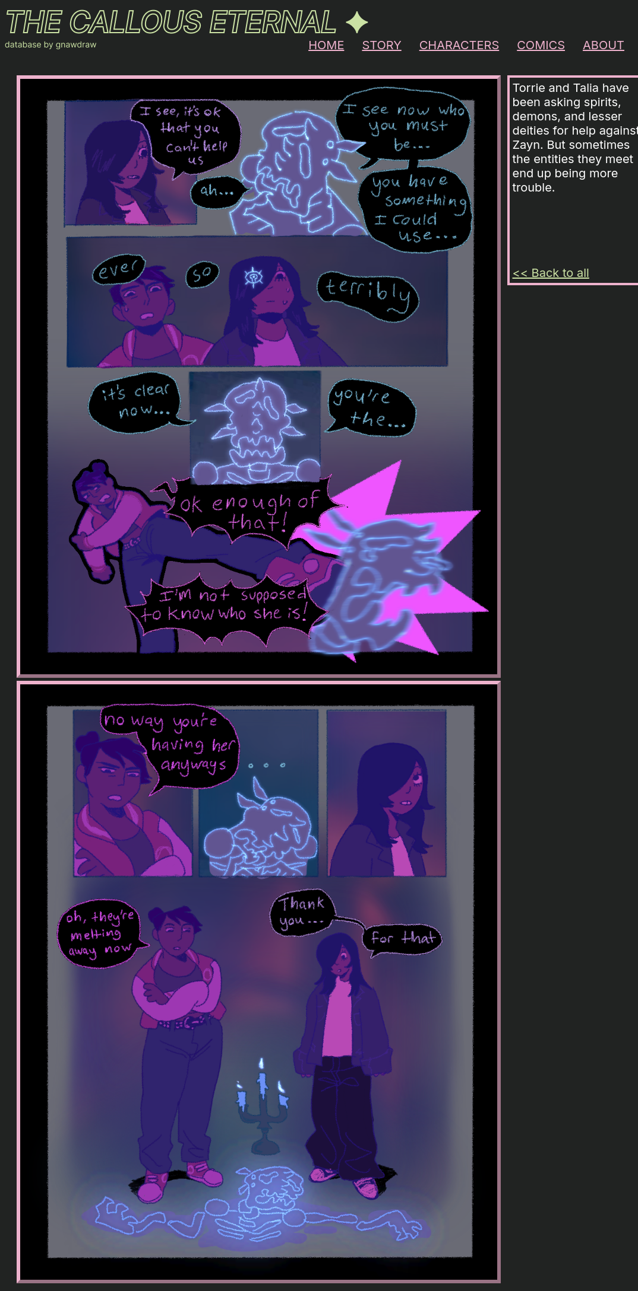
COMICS (541, 45)
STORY (381, 45)
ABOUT (603, 45)
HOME (326, 45)
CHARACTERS (459, 45)
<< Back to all (551, 273)
